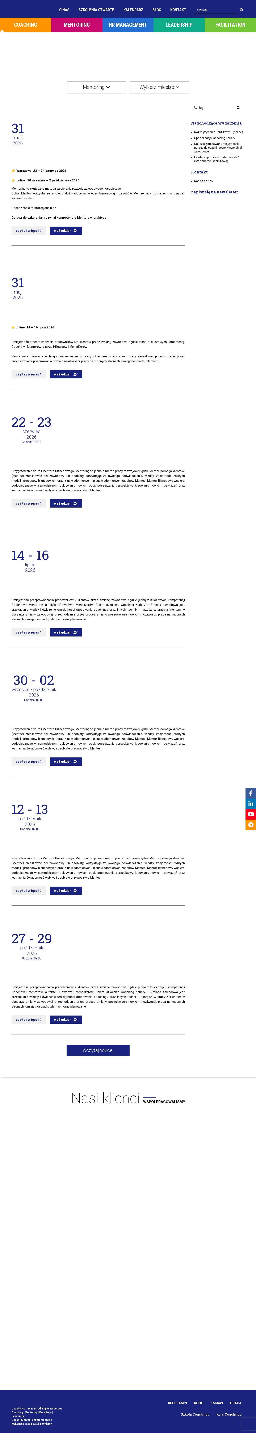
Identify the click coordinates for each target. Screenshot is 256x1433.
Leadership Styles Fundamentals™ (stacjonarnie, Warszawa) (216, 159)
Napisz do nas (203, 181)
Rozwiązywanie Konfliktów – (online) (218, 132)
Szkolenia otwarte (96, 9)
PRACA (236, 1403)
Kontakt (178, 9)
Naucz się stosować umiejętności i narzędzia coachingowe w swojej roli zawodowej (218, 147)
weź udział (66, 231)
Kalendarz (133, 9)
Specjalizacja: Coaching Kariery (214, 138)
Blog (156, 9)
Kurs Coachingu (229, 1414)
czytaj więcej (29, 230)
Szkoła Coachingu (195, 1414)
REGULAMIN (177, 1403)
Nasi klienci (128, 1098)
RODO (198, 1403)
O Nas (64, 9)
